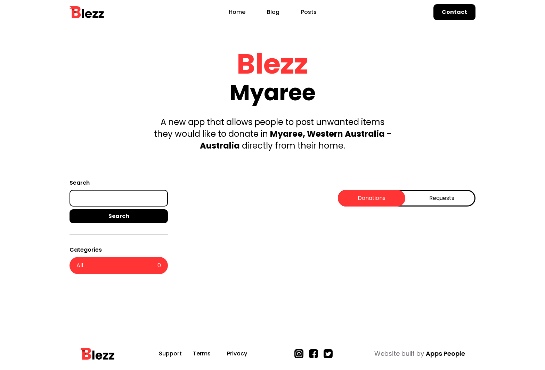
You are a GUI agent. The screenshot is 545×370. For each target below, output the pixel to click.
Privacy (237, 354)
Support (170, 354)
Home (237, 12)
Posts (309, 12)
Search (80, 183)
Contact (454, 12)
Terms (202, 354)
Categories (86, 250)
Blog (273, 12)
